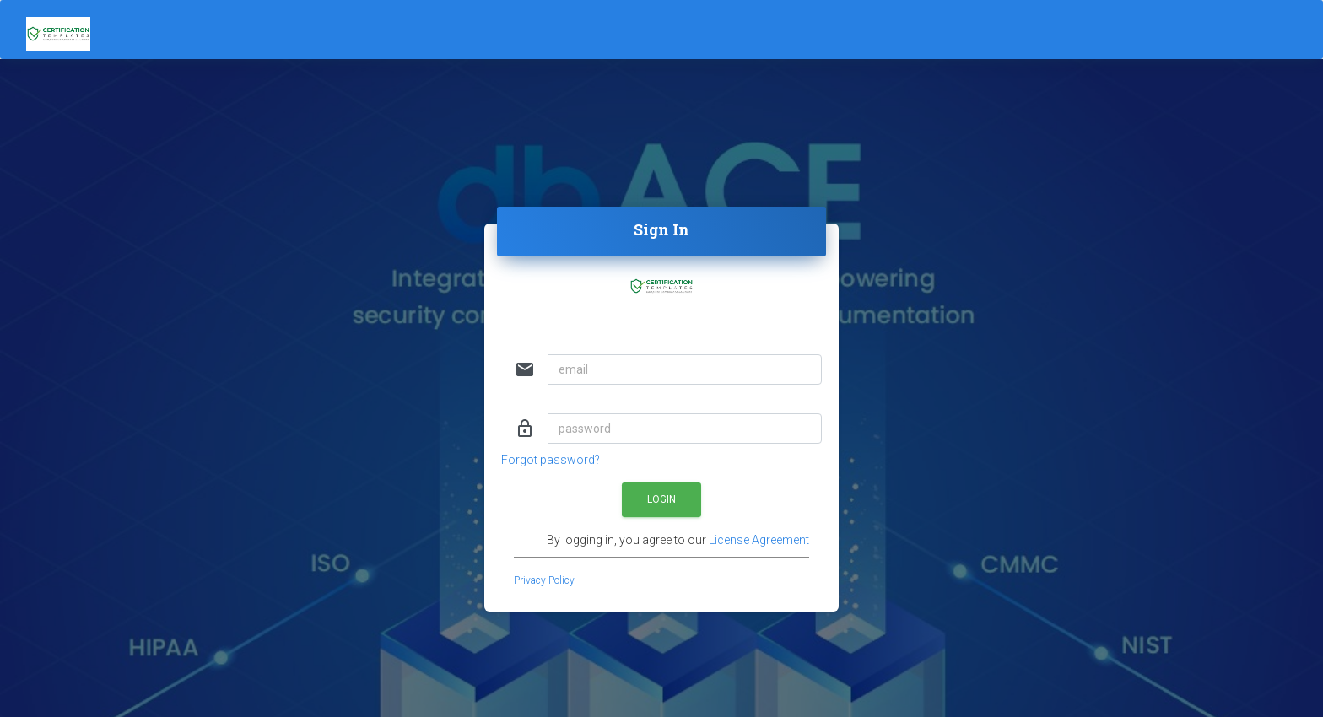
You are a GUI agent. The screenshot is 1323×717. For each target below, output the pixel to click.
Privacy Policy (544, 580)
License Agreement (759, 540)
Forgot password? (550, 459)
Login (661, 499)
